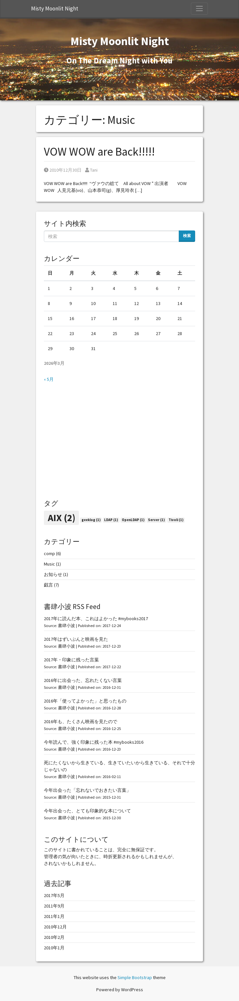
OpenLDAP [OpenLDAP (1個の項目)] (133, 520)
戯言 (48, 585)
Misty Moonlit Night (54, 8)
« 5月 (49, 379)
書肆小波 (66, 625)
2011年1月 (54, 916)
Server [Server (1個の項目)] (156, 520)
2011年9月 (54, 906)
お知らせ (53, 574)
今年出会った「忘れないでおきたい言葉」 (87, 790)
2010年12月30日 (63, 170)
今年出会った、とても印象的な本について (87, 811)
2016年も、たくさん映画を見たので (80, 721)
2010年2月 (54, 937)
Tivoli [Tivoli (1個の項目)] (176, 520)
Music (49, 564)
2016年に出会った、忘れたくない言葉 (83, 680)
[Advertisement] (119, 441)
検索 (187, 235)
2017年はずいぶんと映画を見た (76, 639)
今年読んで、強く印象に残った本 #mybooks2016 (93, 742)
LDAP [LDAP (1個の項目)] (111, 520)
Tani (91, 170)
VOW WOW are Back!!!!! (99, 151)
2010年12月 (55, 927)
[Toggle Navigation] (199, 8)
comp (49, 553)
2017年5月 (54, 895)
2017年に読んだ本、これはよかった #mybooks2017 (96, 618)
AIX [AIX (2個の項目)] (61, 518)
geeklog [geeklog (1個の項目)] (91, 520)
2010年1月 (54, 948)
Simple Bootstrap (135, 977)
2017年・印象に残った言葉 (71, 660)
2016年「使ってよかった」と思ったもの (85, 701)
